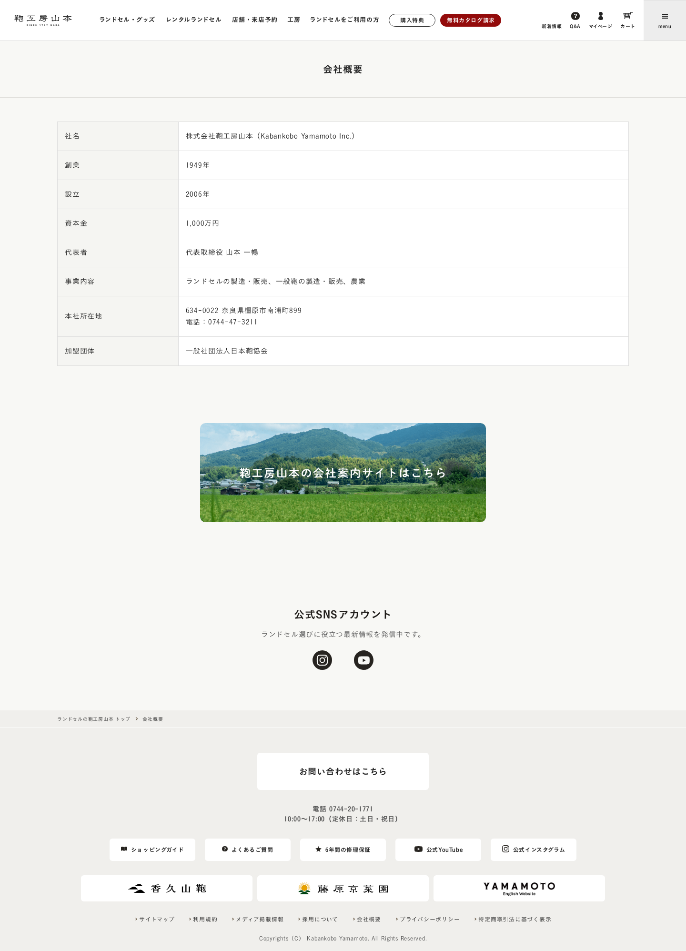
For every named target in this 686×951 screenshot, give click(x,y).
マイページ (601, 26)
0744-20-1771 (351, 809)
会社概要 (369, 919)
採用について (320, 919)
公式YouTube (444, 849)
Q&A (575, 26)
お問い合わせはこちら (343, 771)
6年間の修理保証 (348, 849)
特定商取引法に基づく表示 (514, 919)
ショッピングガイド (157, 849)
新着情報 (552, 26)
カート (628, 26)
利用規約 (205, 919)
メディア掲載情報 (259, 919)
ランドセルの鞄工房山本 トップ (93, 719)
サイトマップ (157, 919)
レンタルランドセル (193, 20)
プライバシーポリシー (430, 919)
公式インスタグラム (539, 849)
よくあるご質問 (252, 849)
